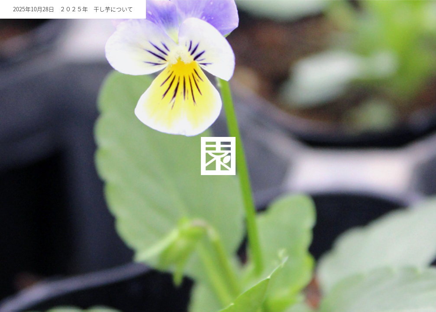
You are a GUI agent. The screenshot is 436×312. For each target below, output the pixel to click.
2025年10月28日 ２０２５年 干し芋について (73, 9)
